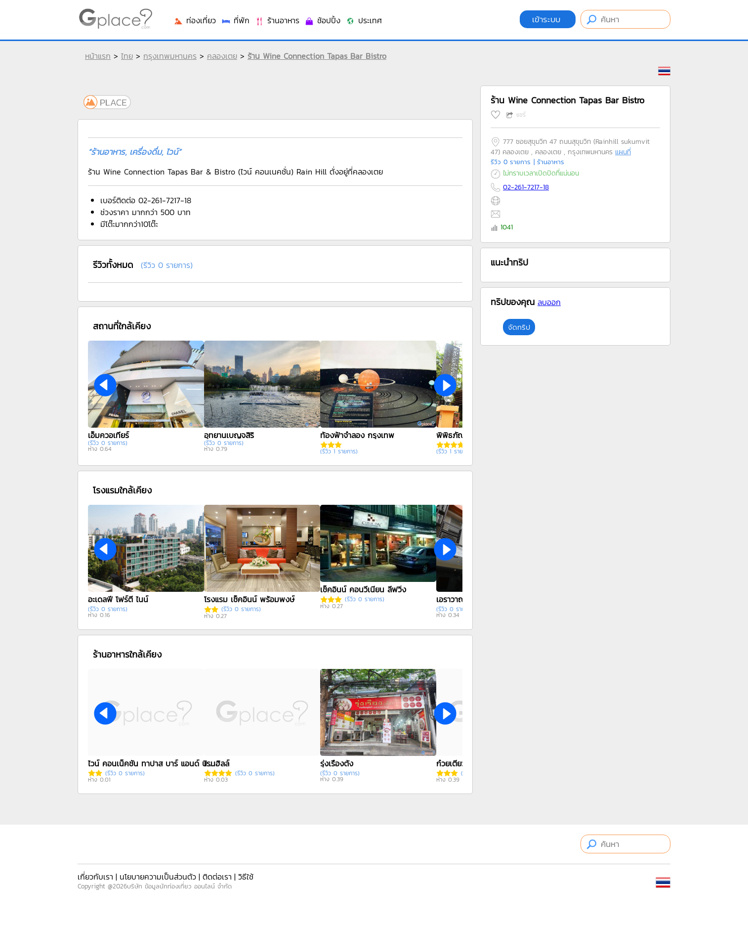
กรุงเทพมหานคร (170, 56)
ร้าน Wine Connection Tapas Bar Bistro (317, 56)
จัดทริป (519, 327)
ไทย (127, 56)
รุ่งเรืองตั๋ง (336, 763)
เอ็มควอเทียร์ (108, 435)
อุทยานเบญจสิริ (229, 435)
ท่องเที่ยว (194, 20)
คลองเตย (222, 56)
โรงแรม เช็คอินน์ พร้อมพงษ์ (249, 599)
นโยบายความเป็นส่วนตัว (158, 877)
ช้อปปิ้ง (322, 20)
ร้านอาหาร (276, 20)
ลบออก (549, 302)
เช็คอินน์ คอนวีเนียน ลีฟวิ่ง (363, 589)
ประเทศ (363, 20)
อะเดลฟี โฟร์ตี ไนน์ (118, 599)
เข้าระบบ (547, 19)
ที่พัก (235, 20)
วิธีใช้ (245, 877)
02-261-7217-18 (526, 187)
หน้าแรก (98, 56)
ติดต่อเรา (217, 877)
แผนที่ (623, 152)
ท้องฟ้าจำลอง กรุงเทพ (357, 435)
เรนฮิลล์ (216, 763)
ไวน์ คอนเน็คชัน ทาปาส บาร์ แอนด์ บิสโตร (149, 763)
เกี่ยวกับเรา (95, 877)
